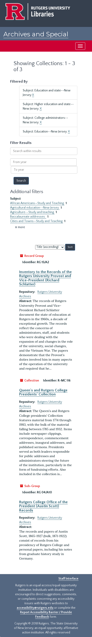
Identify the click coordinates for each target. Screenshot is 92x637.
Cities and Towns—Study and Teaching (36, 221)
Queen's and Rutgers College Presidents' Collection (43, 392)
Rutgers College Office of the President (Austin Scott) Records (43, 506)
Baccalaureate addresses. (28, 216)
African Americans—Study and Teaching (37, 203)
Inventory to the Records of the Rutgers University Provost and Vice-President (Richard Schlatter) (45, 278)
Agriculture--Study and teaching (32, 212)
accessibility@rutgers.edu (35, 608)
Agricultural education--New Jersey (35, 207)
